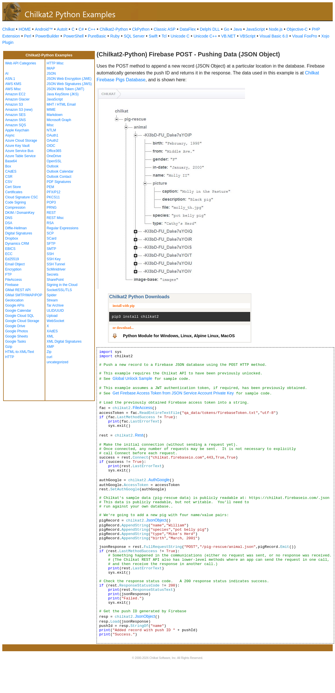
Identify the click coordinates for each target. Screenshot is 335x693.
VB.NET (228, 36)
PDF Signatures (59, 182)
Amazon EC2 (15, 94)
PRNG (52, 208)
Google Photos (16, 331)
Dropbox (11, 238)
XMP (50, 347)
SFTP (51, 244)
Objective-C (297, 29)
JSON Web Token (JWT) (65, 89)
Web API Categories (20, 63)
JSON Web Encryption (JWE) (69, 79)
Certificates (13, 192)
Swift (153, 36)
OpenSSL (54, 161)
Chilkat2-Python (114, 29)
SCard (51, 238)
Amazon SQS (15, 125)
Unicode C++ (205, 36)
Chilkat (8, 29)
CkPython (141, 29)
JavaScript (255, 29)
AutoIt (62, 29)
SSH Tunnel (56, 264)
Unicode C (180, 36)
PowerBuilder (47, 36)
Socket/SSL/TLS (59, 290)
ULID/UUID (55, 311)
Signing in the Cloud (62, 285)
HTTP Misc (55, 63)
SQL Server (134, 36)
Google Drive (15, 326)
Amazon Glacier (17, 99)
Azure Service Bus (19, 151)
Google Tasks (15, 341)
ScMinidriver (56, 269)
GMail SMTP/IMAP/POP (23, 295)
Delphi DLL (210, 29)
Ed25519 (12, 259)
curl (49, 357)
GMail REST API (17, 290)
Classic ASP (164, 29)
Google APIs (14, 305)
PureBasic (97, 36)
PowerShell (73, 36)
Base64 (11, 161)
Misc (50, 125)
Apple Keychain (17, 130)
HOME (25, 29)
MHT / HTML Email (61, 104)
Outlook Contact (59, 177)
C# (81, 29)
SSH (50, 254)
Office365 (54, 151)
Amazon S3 (14, 104)
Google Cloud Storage (22, 321)
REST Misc (55, 218)
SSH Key (54, 259)
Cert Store (13, 187)
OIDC (51, 146)
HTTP (9, 357)
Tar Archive (55, 305)
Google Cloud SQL (19, 316)
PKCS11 (53, 197)
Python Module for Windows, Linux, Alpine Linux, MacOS (179, 335)
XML (50, 336)
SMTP (51, 249)
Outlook (52, 166)
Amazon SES (15, 115)
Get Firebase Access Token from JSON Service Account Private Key (173, 393)
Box (8, 166)
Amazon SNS (15, 120)
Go (226, 29)
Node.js (275, 29)
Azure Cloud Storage (21, 141)
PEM (50, 187)
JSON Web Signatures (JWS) (69, 84)
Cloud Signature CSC (21, 197)
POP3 (51, 202)
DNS (8, 218)
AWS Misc (13, 89)
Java (237, 29)
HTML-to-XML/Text (19, 352)
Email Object (15, 264)
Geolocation (14, 300)
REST (51, 213)
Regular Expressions (63, 228)
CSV (8, 182)
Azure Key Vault (17, 146)
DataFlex (188, 29)
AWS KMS (13, 84)
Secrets (52, 275)
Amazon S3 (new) (18, 110)
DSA (8, 223)
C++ (91, 29)
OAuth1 (52, 135)
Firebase (12, 285)
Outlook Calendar (60, 171)
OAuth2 (52, 141)
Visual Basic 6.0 (274, 36)
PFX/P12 (53, 192)
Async (10, 135)
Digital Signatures (18, 233)
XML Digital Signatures (64, 341)
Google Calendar (18, 311)
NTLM (51, 130)
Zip (49, 352)
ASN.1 (10, 79)
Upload (52, 316)
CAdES (10, 171)
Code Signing (15, 202)
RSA (50, 223)
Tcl (164, 36)
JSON (51, 74)
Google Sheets (16, 336)
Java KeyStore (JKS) (63, 94)
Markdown (54, 115)
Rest (139, 435)
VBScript (247, 36)
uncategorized (57, 362)
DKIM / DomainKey (19, 213)
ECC (8, 254)
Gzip (8, 347)
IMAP (51, 68)
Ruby (115, 36)
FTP (8, 275)
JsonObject (156, 520)
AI (6, 74)
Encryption (13, 269)
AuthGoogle (159, 479)
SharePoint (55, 280)
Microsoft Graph (59, 120)
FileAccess (13, 280)
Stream (52, 300)
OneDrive (54, 156)
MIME (51, 110)
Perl (27, 36)
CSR (8, 177)
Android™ (44, 29)
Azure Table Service (20, 156)
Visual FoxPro (304, 36)
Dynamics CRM (17, 244)
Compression (15, 208)
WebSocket (55, 321)
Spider (52, 295)
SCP (50, 233)
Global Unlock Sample (132, 378)
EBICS (10, 249)
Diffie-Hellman (16, 228)
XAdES (52, 331)
